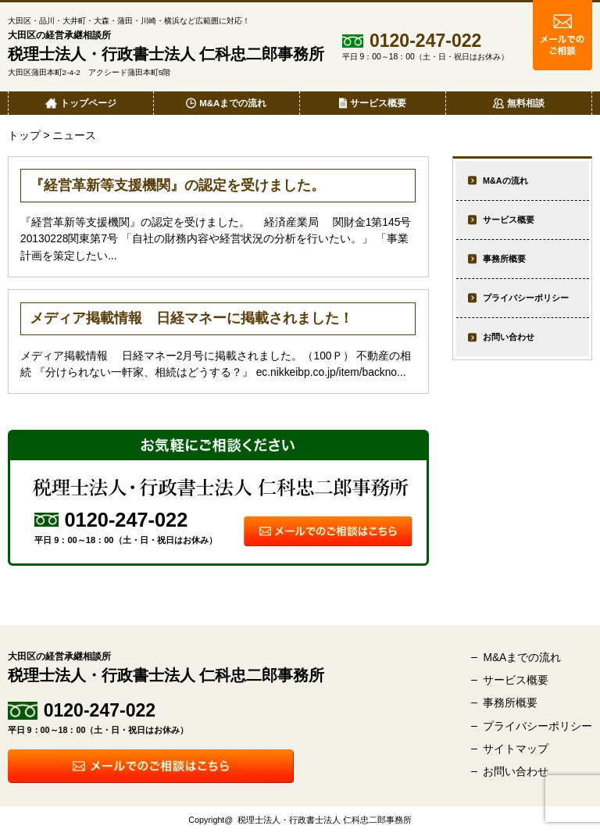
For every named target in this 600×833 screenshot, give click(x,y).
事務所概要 (504, 258)
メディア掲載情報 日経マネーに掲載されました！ (191, 318)
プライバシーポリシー (526, 297)
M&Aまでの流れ (522, 657)
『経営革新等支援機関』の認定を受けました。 (177, 185)
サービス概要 (508, 219)
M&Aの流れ (505, 180)
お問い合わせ (508, 336)
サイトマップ (515, 748)
